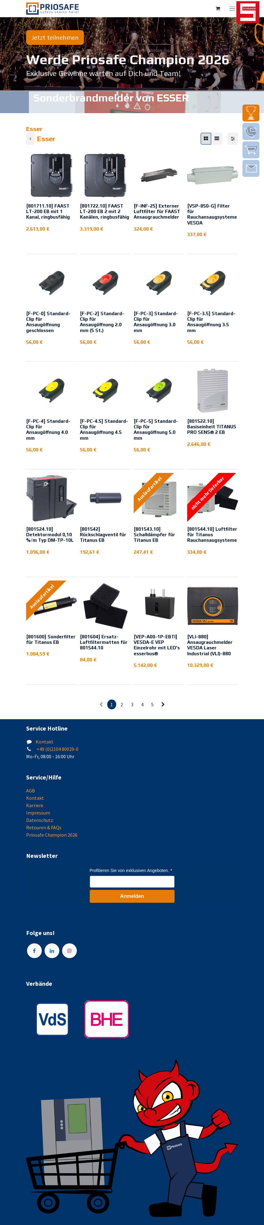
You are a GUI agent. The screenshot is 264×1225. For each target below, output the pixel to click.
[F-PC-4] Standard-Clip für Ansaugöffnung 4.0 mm (48, 429)
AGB (30, 790)
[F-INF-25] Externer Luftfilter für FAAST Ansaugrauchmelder (156, 211)
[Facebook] (34, 950)
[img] (250, 113)
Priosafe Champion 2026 (51, 835)
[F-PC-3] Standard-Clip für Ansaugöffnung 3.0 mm (155, 322)
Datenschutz (39, 820)
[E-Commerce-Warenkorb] (218, 8)
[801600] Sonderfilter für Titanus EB (51, 639)
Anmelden (132, 896)
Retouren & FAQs (43, 827)
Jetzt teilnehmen (55, 37)
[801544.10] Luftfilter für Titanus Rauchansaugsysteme (212, 534)
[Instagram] (69, 950)
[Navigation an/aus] (232, 8)
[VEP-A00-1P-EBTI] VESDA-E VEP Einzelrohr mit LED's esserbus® (156, 645)
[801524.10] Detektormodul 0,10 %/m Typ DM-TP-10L (50, 534)
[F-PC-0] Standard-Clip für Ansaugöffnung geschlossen (48, 322)
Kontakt (44, 742)
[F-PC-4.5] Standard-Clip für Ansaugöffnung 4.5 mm (104, 429)
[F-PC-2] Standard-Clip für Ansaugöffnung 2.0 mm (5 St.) (102, 322)
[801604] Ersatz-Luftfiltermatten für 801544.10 (103, 642)
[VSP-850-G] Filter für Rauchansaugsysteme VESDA (212, 214)
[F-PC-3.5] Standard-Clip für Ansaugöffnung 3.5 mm (211, 322)
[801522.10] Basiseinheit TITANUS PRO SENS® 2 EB (211, 426)
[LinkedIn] (52, 950)
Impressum (38, 813)
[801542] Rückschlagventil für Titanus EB (103, 534)
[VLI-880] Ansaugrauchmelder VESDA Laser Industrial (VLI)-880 (210, 645)
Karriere (34, 805)
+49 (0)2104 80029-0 (57, 749)
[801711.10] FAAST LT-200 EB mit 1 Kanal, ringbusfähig (48, 211)
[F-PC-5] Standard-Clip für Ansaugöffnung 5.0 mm (155, 429)
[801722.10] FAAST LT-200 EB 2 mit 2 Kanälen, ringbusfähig (104, 211)
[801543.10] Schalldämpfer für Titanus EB (154, 534)
